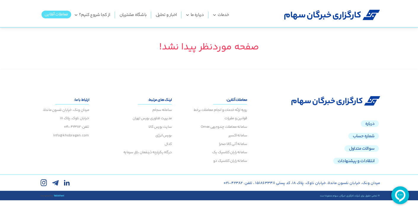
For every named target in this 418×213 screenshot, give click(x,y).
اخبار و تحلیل (166, 15)
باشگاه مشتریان (133, 15)
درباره (369, 123)
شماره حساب (363, 136)
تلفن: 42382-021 (76, 127)
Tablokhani (59, 196)
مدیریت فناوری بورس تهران (152, 118)
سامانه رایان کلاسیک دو (230, 161)
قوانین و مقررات (235, 118)
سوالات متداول (361, 148)
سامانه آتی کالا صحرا (233, 144)
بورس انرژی (163, 135)
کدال (168, 144)
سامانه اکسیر (237, 135)
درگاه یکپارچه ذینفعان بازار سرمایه (147, 152)
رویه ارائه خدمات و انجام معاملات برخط (220, 110)
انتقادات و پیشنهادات (356, 161)
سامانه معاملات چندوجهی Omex (224, 127)
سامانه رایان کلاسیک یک (229, 152)
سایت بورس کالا (160, 127)
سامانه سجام (162, 110)
